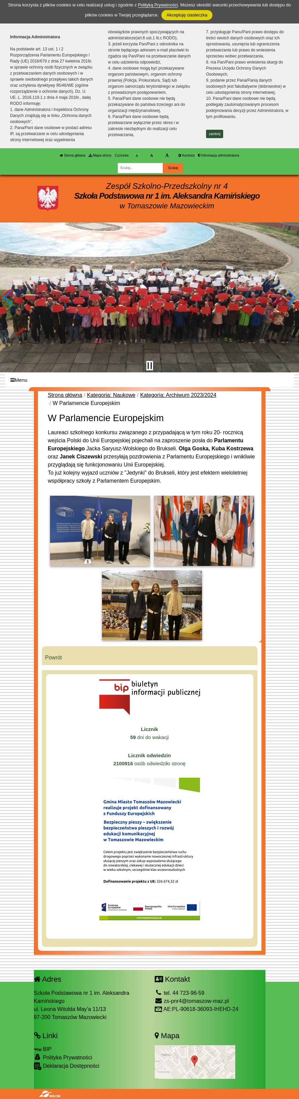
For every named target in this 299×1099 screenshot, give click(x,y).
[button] (7, 297)
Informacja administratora (218, 155)
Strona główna (72, 155)
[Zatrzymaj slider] (150, 365)
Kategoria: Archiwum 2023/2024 (178, 395)
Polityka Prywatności (63, 1057)
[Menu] (149, 380)
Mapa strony (100, 155)
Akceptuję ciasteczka (186, 14)
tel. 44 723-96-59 (179, 993)
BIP (43, 1049)
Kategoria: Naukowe (111, 395)
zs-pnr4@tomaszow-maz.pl (192, 1001)
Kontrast (186, 155)
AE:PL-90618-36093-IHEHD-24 (197, 1009)
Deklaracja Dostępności (67, 1066)
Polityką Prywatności (158, 4)
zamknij (214, 134)
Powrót (53, 657)
